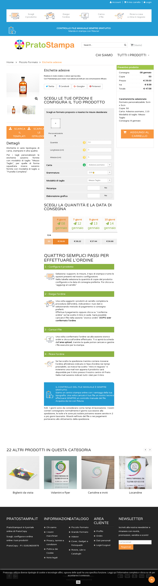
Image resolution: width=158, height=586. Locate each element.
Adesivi (75, 536)
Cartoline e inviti (98, 492)
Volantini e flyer (60, 492)
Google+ (79, 86)
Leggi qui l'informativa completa (123, 572)
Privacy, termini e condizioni (55, 542)
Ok (78, 582)
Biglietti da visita (23, 492)
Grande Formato (79, 532)
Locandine (135, 492)
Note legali (52, 557)
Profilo (99, 531)
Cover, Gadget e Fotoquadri (79, 543)
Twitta (50, 86)
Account (115, 2)
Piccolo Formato (80, 527)
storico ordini (91, 317)
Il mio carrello (132, 2)
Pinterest (95, 86)
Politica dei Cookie (52, 551)
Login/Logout (103, 545)
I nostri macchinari (52, 534)
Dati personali (103, 540)
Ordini (99, 536)
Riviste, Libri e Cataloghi (78, 552)
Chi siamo (51, 527)
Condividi (64, 86)
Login (148, 2)
